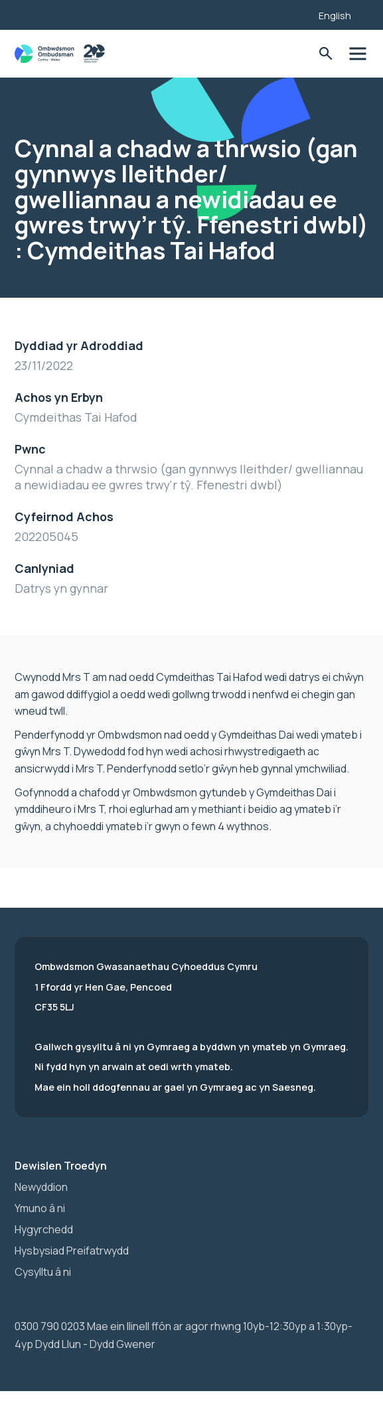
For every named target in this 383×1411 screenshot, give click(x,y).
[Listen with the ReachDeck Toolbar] (288, 13)
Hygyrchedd (44, 1229)
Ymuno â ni (40, 1208)
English (335, 15)
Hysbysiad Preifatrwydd (72, 1250)
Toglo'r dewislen (357, 54)
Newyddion (41, 1187)
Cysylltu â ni (43, 1271)
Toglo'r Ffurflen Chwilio (326, 54)
